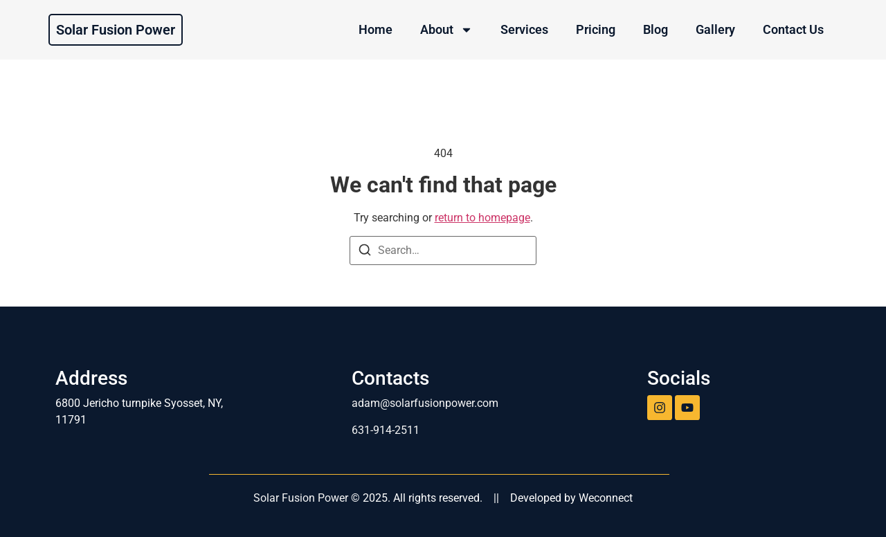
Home (375, 29)
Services (524, 29)
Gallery (715, 29)
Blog (655, 29)
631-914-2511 (385, 430)
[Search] (365, 252)
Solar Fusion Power (115, 29)
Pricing (595, 29)
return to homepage (482, 217)
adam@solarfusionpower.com (425, 403)
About (446, 30)
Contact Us (793, 29)
